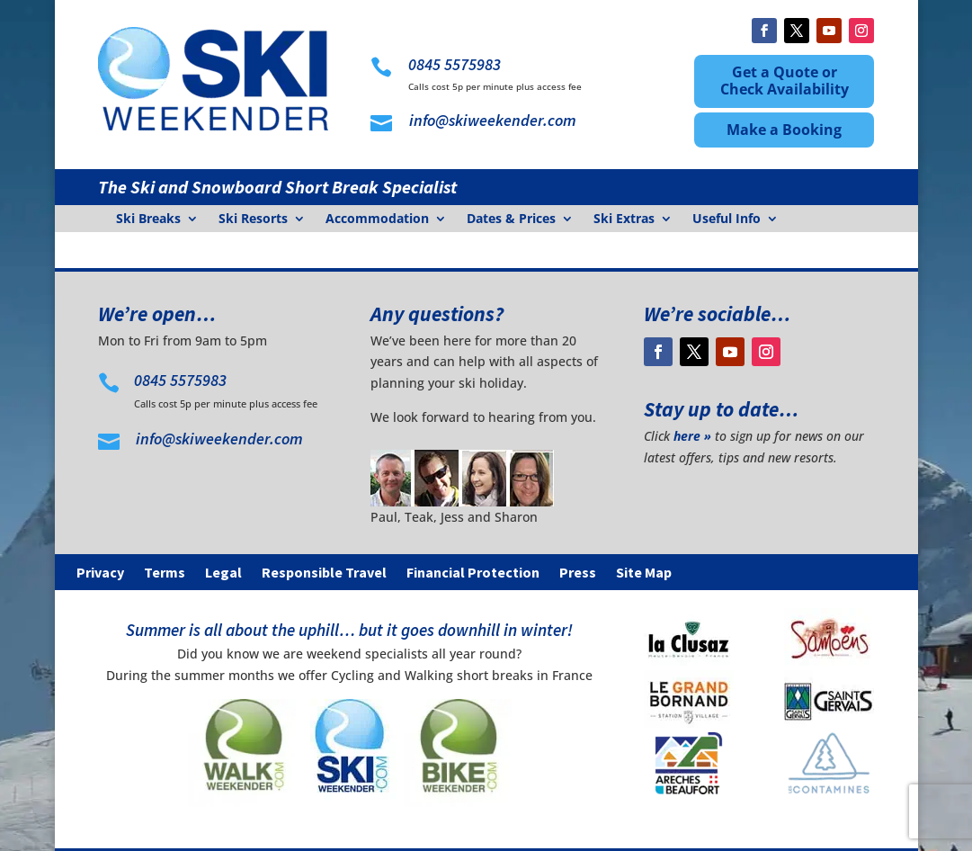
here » (692, 435)
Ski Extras (624, 219)
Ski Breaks (148, 219)
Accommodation (377, 219)
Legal (223, 573)
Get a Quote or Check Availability (784, 80)
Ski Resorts (253, 219)
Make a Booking (784, 129)
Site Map (644, 573)
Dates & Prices (511, 219)
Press (577, 573)
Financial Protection (473, 573)
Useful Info (726, 219)
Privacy (100, 573)
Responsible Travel (324, 573)
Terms (164, 573)
